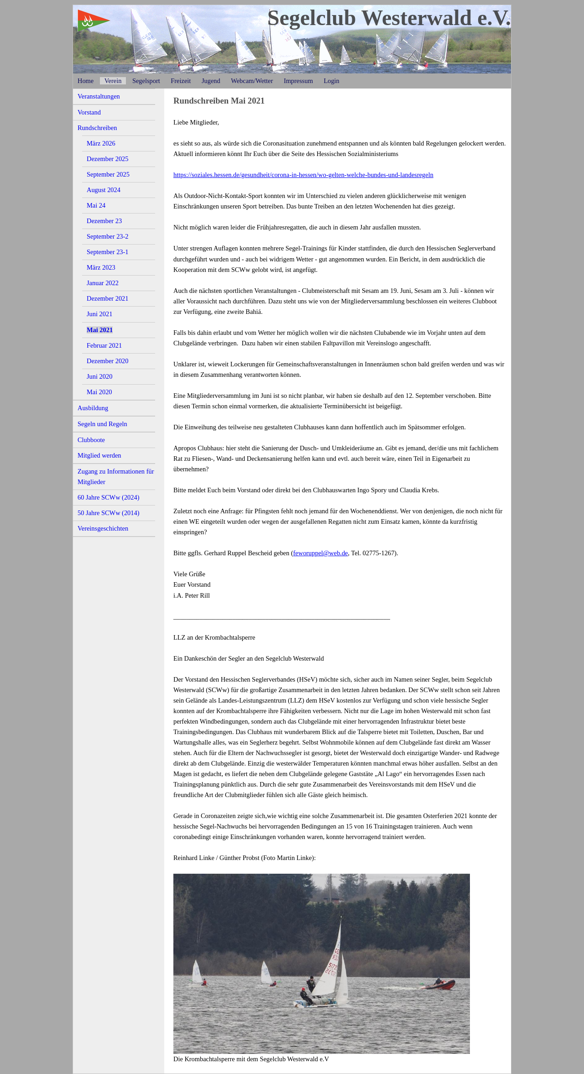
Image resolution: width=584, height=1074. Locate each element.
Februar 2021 (104, 345)
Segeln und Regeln (102, 424)
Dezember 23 (104, 220)
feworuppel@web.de (320, 553)
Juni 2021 (99, 314)
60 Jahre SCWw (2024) (109, 497)
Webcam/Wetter (252, 80)
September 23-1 (108, 251)
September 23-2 (108, 236)
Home (86, 80)
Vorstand (89, 112)
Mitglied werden (99, 455)
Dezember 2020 (108, 361)
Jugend (211, 80)
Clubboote (91, 439)
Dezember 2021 (108, 298)
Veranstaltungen (99, 96)
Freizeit (181, 80)
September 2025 (108, 174)
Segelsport (146, 80)
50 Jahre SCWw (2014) (109, 512)
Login (331, 80)
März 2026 (101, 143)
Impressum (298, 80)
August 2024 (103, 189)
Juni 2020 (99, 376)
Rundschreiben (97, 127)
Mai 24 (96, 205)
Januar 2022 (103, 283)
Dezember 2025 (108, 158)
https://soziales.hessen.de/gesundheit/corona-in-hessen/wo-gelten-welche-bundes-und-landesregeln (303, 174)
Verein (113, 80)
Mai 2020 (99, 392)
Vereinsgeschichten (103, 528)
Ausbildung (93, 408)
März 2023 (101, 267)
